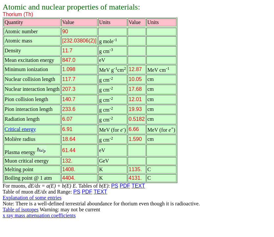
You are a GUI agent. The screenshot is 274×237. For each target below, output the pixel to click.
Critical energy (20, 129)
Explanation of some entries (32, 197)
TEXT (138, 186)
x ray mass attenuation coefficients (39, 215)
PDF (125, 186)
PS (114, 186)
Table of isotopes (20, 209)
